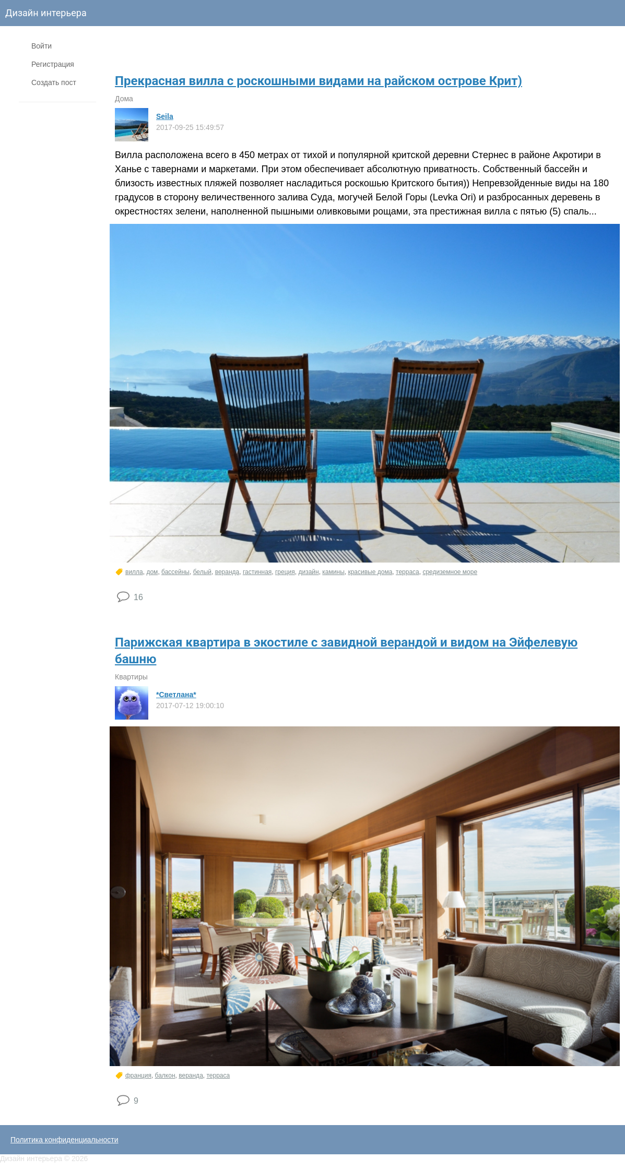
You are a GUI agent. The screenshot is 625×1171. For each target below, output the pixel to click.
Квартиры (131, 677)
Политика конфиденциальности (64, 1140)
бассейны (175, 572)
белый (202, 572)
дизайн (308, 572)
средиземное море (449, 572)
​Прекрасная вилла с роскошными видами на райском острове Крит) (318, 81)
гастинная (257, 572)
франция (138, 1075)
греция (285, 572)
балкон (165, 1075)
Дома (124, 98)
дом (152, 572)
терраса (407, 572)
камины (333, 572)
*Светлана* (176, 694)
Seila (164, 116)
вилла (134, 572)
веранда (227, 572)
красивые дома (370, 572)
